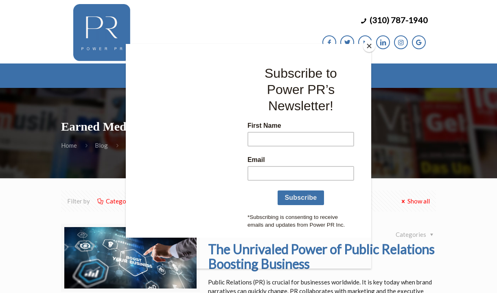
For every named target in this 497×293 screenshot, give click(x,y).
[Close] (369, 46)
